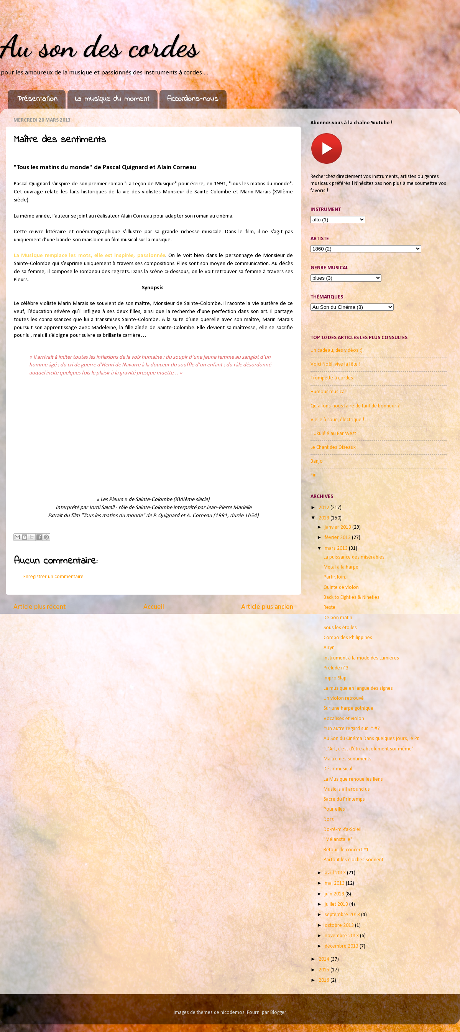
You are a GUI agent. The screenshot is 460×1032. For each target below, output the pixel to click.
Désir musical (338, 769)
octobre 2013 (340, 925)
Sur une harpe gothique (348, 708)
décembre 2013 (342, 946)
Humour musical (328, 391)
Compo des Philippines (348, 637)
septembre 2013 (343, 914)
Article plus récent (39, 607)
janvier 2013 (338, 527)
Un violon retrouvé (344, 698)
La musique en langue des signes (358, 688)
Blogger (278, 1012)
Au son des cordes (99, 46)
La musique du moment (112, 99)
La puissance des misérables (354, 557)
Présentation (37, 99)
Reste (329, 607)
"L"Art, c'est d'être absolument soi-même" (369, 749)
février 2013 (338, 537)
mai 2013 (335, 883)
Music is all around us (347, 789)
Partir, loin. (335, 577)
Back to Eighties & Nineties (352, 597)
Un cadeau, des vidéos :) (336, 350)
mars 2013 (337, 548)
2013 (324, 518)
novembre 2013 (342, 935)
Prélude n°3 (336, 668)
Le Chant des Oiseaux (333, 447)
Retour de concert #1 (346, 849)
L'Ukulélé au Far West (333, 433)
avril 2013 (336, 872)
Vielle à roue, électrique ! (337, 419)
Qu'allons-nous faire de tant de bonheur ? (355, 406)
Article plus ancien (267, 607)
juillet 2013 (337, 904)
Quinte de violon (341, 587)
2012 (324, 507)
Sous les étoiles (340, 627)
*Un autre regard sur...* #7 (352, 728)
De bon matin (338, 617)
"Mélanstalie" (338, 839)
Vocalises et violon (344, 718)
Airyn (329, 647)
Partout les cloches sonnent (353, 859)
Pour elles (334, 809)
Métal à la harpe (341, 567)
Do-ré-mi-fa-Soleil (342, 829)
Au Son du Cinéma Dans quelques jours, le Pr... (373, 738)
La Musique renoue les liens (353, 779)
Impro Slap (335, 678)
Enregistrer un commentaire (53, 576)
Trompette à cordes (331, 378)
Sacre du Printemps (344, 799)
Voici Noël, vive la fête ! (335, 364)
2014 (324, 959)
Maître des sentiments (347, 759)
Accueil (153, 607)
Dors (329, 819)
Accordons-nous (193, 99)
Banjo (316, 461)
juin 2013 (335, 894)
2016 (324, 980)
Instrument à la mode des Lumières (361, 658)
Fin (313, 475)
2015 (324, 970)
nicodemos (232, 1012)
